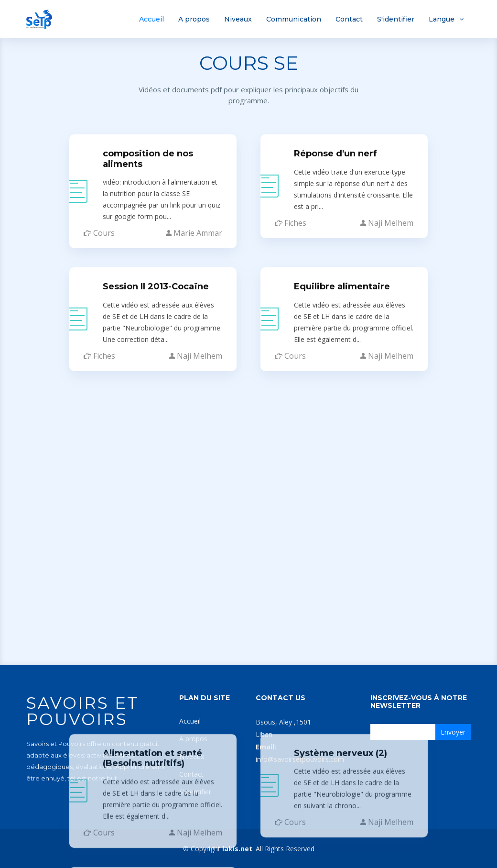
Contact (349, 19)
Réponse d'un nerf (335, 151)
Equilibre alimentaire (342, 284)
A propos (194, 19)
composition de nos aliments (148, 156)
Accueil (151, 19)
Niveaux (238, 19)
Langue (441, 19)
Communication (293, 19)
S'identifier (395, 19)
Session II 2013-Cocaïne (156, 284)
